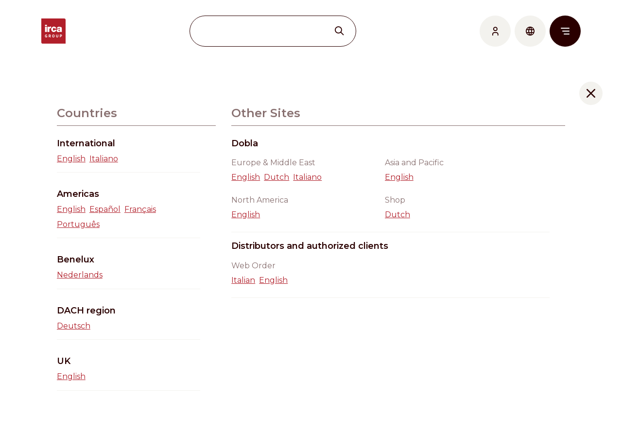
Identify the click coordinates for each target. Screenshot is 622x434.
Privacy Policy (510, 403)
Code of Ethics (511, 417)
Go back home (311, 250)
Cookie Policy (509, 388)
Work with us (509, 373)
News (494, 359)
